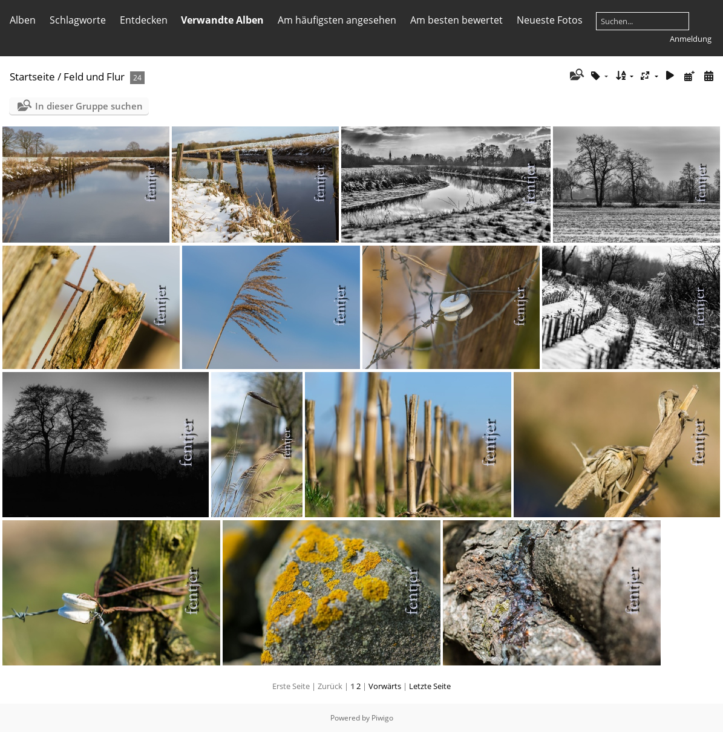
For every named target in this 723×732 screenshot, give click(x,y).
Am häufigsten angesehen (337, 20)
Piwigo (382, 718)
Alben (23, 20)
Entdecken (144, 20)
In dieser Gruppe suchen (89, 106)
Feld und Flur (94, 76)
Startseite (32, 76)
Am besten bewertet (456, 20)
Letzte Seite (430, 686)
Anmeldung (691, 38)
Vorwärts (384, 686)
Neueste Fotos (550, 20)
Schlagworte (78, 20)
